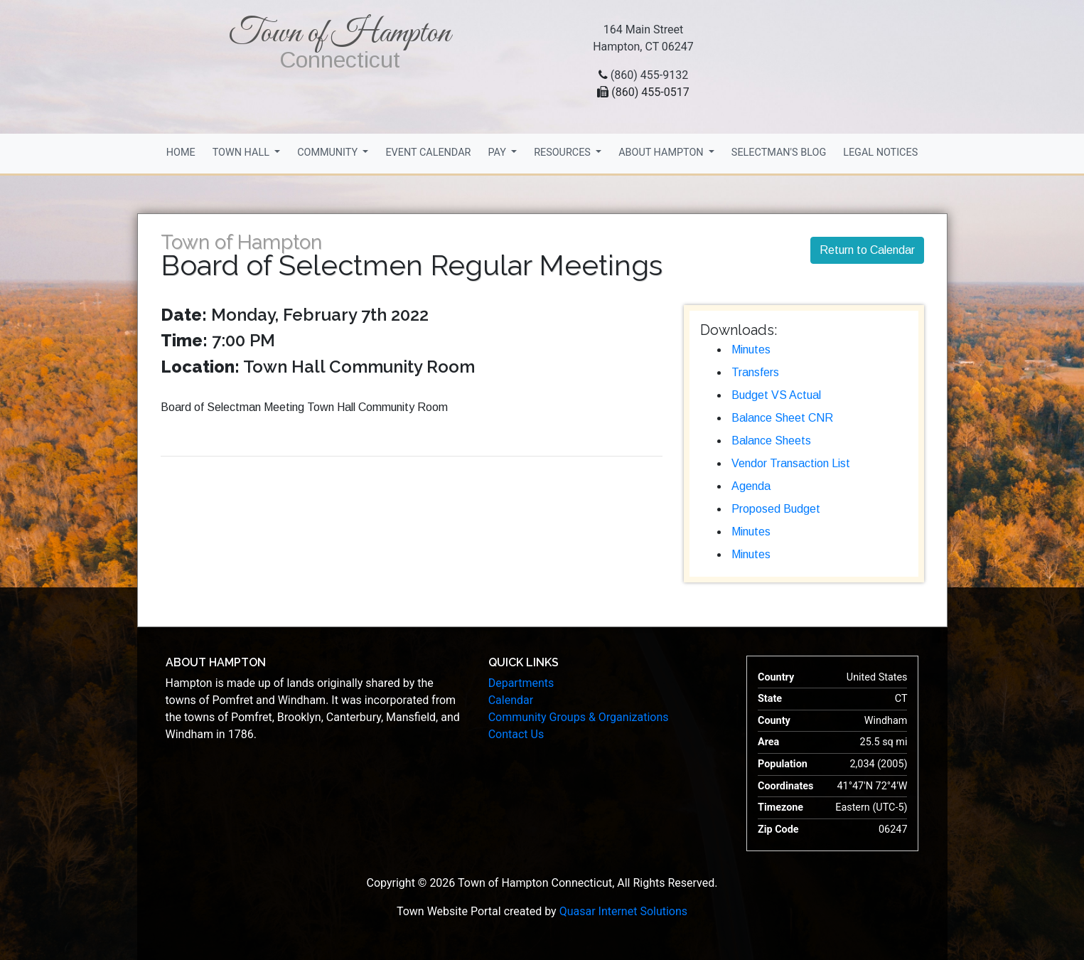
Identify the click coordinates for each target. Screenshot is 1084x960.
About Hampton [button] (662, 152)
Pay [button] (498, 152)
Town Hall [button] (242, 152)
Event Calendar (428, 152)
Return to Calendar (867, 250)
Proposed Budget (775, 509)
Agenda (751, 486)
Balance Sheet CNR (782, 418)
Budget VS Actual (776, 395)
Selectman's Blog (778, 152)
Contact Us (516, 734)
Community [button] (328, 152)
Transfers (755, 372)
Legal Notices (880, 152)
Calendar (510, 700)
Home (180, 152)
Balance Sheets (771, 440)
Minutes (751, 349)
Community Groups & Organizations (578, 717)
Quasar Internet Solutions (623, 911)
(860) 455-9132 (649, 75)
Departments (521, 683)
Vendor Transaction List (790, 463)
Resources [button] (563, 152)
